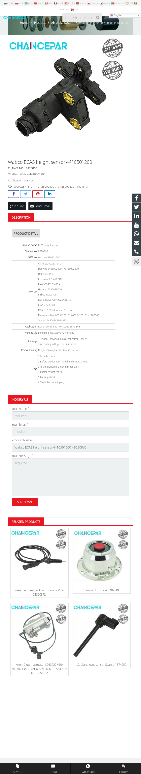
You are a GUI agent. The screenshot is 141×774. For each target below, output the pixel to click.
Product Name (22, 440)
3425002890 (46, 186)
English (116, 15)
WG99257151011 (25, 186)
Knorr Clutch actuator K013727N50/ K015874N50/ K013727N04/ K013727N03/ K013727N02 (39, 668)
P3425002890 (65, 186)
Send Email (40, 205)
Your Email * (20, 424)
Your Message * (22, 455)
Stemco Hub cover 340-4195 (101, 590)
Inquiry (17, 205)
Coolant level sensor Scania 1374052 (101, 664)
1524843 (82, 186)
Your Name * (20, 408)
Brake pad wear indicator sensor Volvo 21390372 (39, 592)
